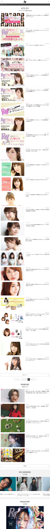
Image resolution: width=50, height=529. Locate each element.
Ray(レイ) (2, 4)
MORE (25, 466)
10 (25, 379)
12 (31, 379)
